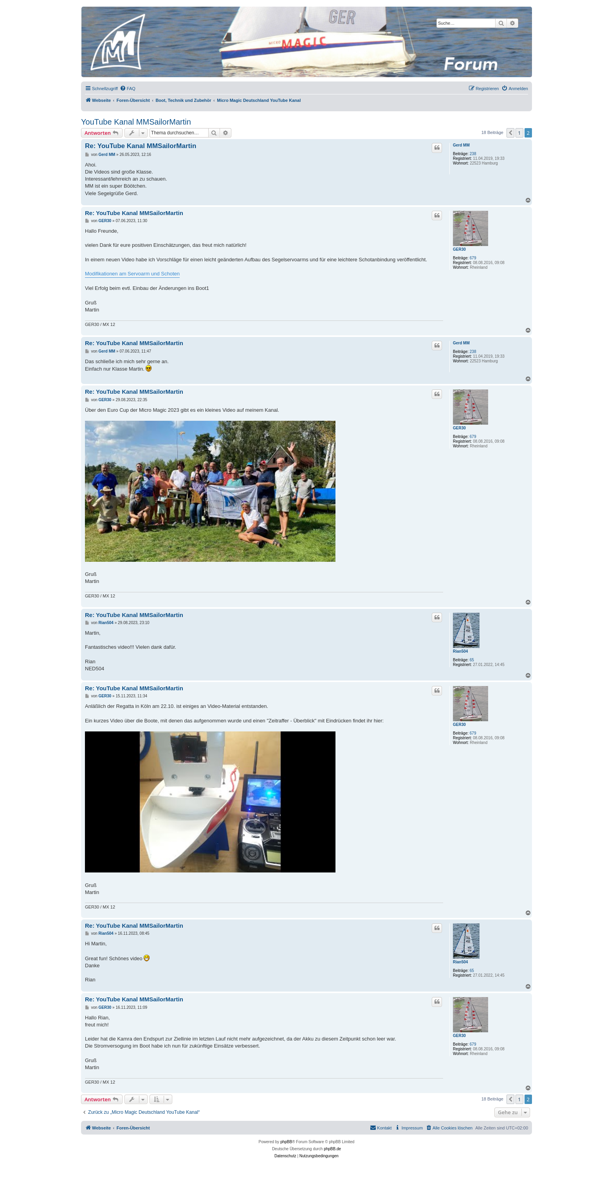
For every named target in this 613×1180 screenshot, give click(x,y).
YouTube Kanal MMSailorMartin (136, 122)
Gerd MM (461, 145)
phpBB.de (332, 1149)
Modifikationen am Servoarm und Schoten (132, 274)
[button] (510, 133)
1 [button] (519, 132)
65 (472, 660)
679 (473, 258)
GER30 (459, 249)
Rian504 (460, 651)
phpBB (286, 1142)
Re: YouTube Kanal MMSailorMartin (140, 146)
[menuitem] (127, 88)
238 (473, 154)
